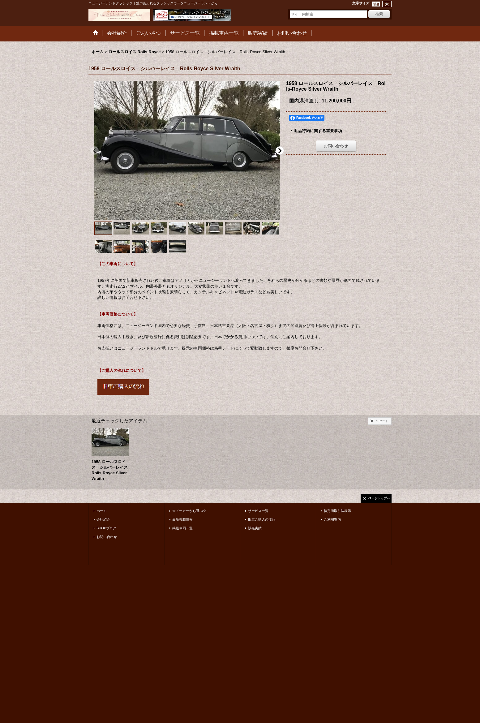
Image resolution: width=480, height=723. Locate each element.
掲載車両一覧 (182, 528)
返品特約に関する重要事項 (318, 130)
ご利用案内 (332, 519)
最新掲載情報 (182, 519)
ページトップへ (379, 498)
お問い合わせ (336, 146)
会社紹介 (103, 519)
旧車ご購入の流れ (261, 519)
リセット (382, 421)
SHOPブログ (106, 528)
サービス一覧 (258, 511)
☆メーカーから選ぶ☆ (189, 511)
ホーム (101, 511)
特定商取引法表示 (337, 511)
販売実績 (255, 528)
